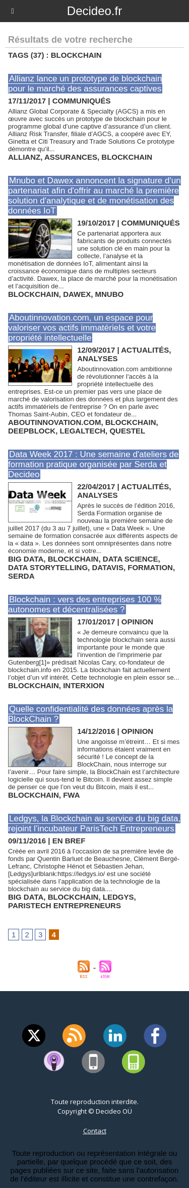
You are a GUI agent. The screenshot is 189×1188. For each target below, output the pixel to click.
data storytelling (48, 567)
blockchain (126, 157)
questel (127, 430)
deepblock (31, 430)
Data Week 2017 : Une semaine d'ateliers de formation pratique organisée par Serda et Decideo (93, 464)
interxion (83, 685)
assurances (70, 157)
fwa (71, 795)
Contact (94, 1130)
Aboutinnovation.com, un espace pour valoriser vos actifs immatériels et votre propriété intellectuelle (82, 328)
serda (21, 576)
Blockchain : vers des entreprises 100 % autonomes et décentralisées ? (84, 604)
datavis (107, 567)
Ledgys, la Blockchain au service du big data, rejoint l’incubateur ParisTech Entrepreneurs (94, 823)
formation (150, 567)
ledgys (118, 897)
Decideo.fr (94, 11)
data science (130, 559)
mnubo (109, 294)
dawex (77, 294)
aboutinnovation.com (54, 422)
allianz (24, 157)
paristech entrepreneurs (64, 905)
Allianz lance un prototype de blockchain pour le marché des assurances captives (85, 83)
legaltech (83, 430)
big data (25, 559)
